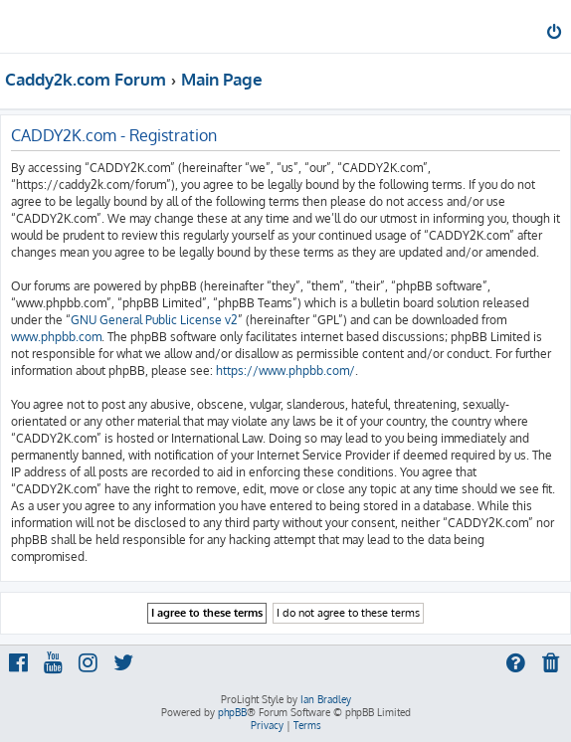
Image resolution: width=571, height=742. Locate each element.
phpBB (232, 712)
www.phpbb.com (56, 336)
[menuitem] (555, 34)
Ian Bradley (325, 699)
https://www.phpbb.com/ (285, 370)
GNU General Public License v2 (154, 319)
